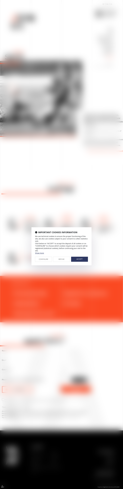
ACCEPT (80, 259)
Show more (39, 253)
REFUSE (61, 259)
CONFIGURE (43, 259)
